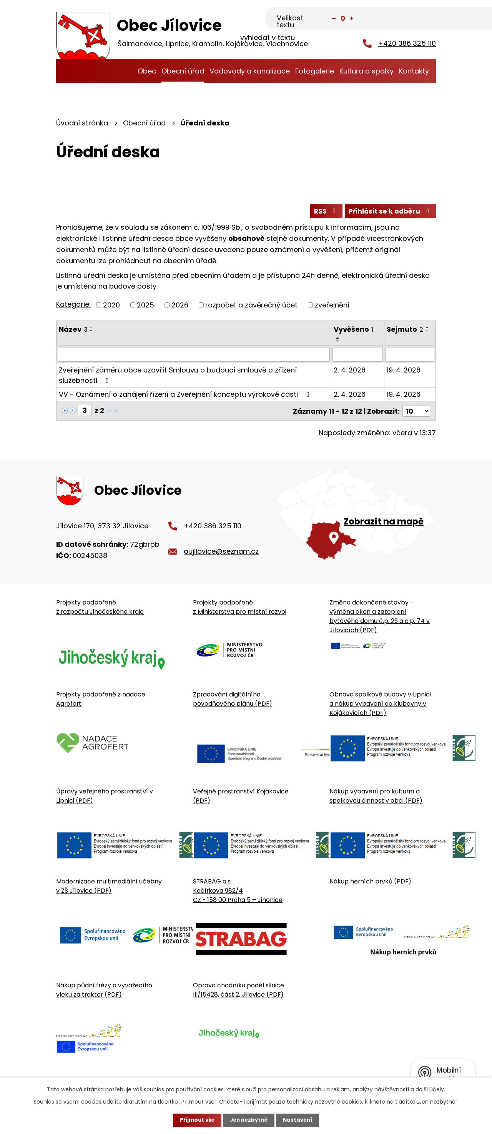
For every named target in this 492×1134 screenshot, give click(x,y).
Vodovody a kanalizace (249, 71)
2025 (145, 306)
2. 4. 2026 (350, 372)
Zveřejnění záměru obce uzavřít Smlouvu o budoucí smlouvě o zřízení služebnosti (178, 377)
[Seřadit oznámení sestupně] (92, 332)
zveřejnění (332, 306)
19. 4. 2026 (404, 372)
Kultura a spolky (366, 71)
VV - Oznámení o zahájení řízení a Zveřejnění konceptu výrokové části (185, 396)
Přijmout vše (195, 1120)
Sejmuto (405, 331)
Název (73, 331)
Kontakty (414, 71)
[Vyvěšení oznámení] (358, 356)
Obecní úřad (182, 71)
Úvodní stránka (127, 71)
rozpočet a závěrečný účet (251, 306)
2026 (179, 306)
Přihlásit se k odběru (389, 212)
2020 (111, 306)
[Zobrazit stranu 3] (84, 412)
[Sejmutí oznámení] (410, 356)
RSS (321, 212)
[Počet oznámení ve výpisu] (416, 412)
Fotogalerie (314, 71)
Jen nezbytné (249, 1120)
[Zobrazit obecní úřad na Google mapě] (354, 520)
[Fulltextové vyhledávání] (397, 18)
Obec (147, 71)
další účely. (430, 1089)
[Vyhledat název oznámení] (194, 356)
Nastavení (299, 1120)
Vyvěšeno (354, 331)
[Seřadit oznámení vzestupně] (92, 329)
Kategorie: (73, 306)
